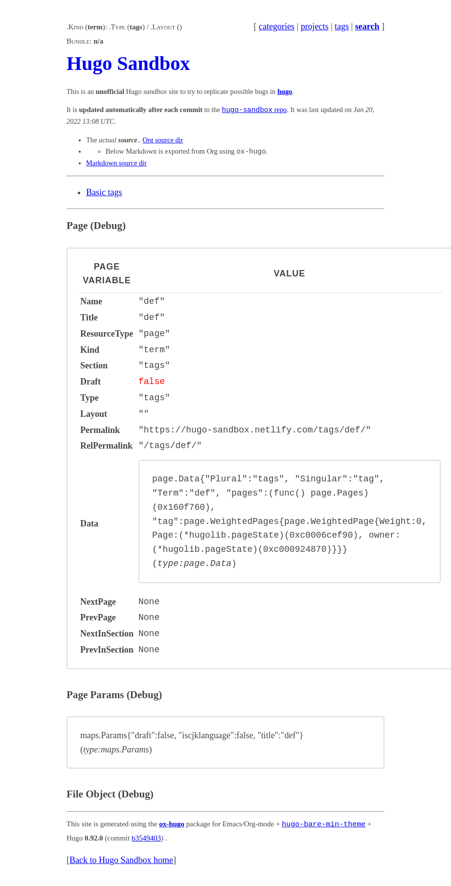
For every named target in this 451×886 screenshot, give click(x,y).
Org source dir (163, 140)
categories (276, 26)
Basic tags (104, 192)
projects (315, 26)
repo (254, 110)
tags (342, 26)
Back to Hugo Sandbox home (121, 859)
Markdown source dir (116, 163)
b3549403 (146, 837)
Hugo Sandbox (128, 63)
